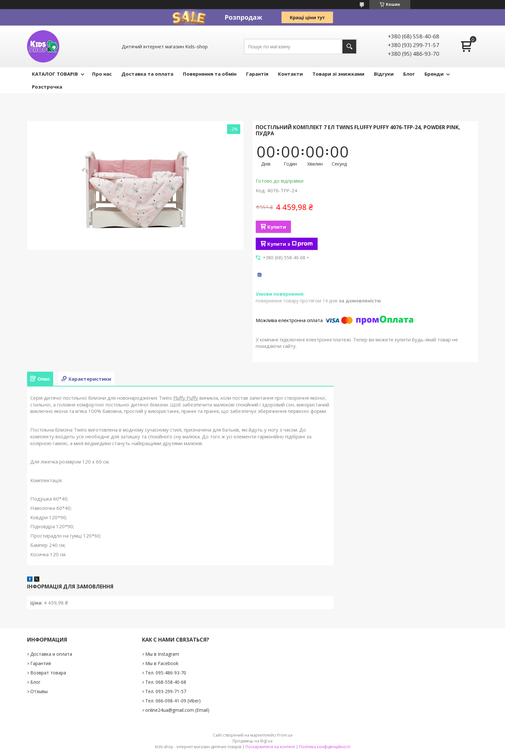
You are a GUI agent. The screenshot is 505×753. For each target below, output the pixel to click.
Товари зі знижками (338, 74)
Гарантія (257, 74)
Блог (409, 74)
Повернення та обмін (209, 74)
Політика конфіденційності (324, 746)
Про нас (102, 74)
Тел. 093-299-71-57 (165, 691)
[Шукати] (349, 46)
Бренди (433, 74)
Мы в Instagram (162, 654)
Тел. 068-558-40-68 (165, 682)
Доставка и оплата (51, 654)
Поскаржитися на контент (270, 746)
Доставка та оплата (147, 74)
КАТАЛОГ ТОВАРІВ (55, 74)
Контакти (290, 74)
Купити (276, 227)
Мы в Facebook (161, 663)
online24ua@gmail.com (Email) (177, 710)
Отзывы (39, 691)
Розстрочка (47, 86)
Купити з (290, 244)
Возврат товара (48, 673)
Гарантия (40, 663)
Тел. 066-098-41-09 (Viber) (173, 701)
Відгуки (384, 74)
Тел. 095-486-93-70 (165, 673)
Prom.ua (284, 735)
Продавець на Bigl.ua (252, 741)
